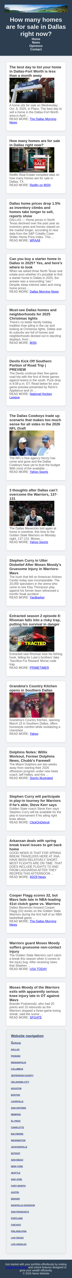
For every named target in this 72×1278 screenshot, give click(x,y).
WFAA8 (35, 240)
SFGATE (36, 1017)
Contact (36, 49)
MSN (33, 342)
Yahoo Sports (39, 471)
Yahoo (34, 733)
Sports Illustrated (41, 778)
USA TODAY (38, 969)
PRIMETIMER (39, 667)
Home (36, 39)
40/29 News (38, 877)
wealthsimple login (16, 1267)
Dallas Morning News (44, 291)
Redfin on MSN (40, 185)
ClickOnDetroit (40, 822)
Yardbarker (37, 597)
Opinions (36, 46)
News (36, 42)
